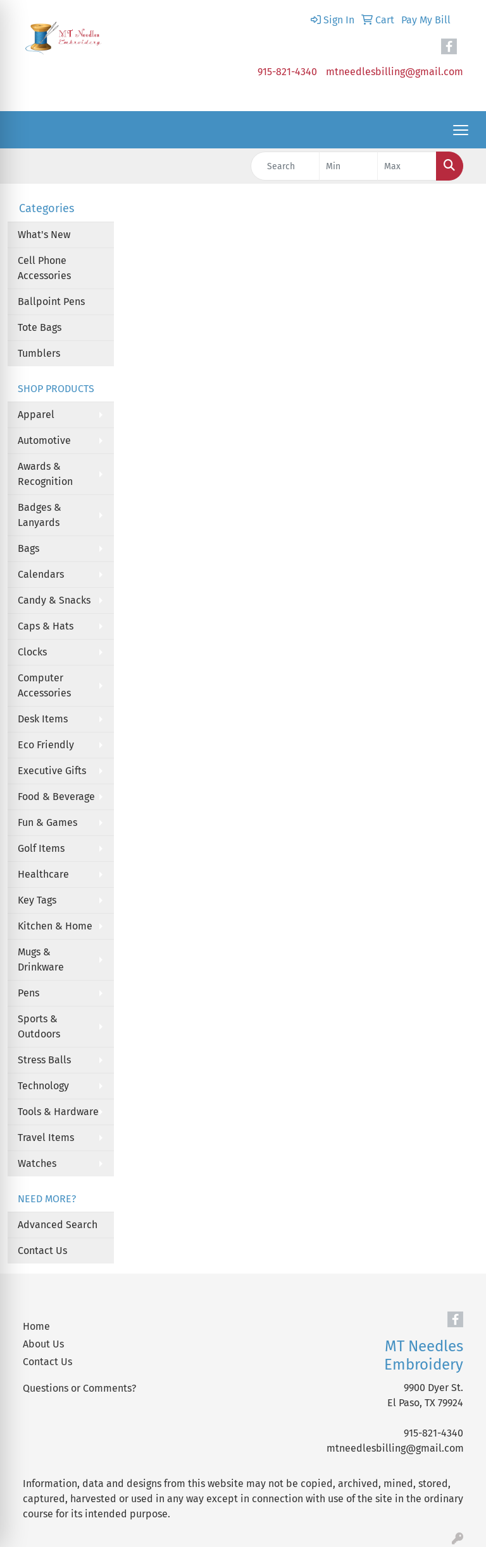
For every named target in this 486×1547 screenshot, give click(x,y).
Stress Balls (44, 1060)
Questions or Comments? (79, 1388)
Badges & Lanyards (39, 515)
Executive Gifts (52, 771)
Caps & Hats (45, 626)
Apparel (36, 415)
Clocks (32, 652)
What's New (44, 235)
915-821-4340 (287, 72)
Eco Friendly (46, 745)
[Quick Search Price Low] (348, 166)
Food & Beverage (56, 797)
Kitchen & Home (55, 926)
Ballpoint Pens (51, 302)
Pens (28, 993)
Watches (37, 1163)
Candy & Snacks (54, 600)
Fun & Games (47, 822)
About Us (43, 1344)
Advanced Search (57, 1225)
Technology (43, 1086)
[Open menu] (460, 130)
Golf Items (41, 848)
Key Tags (37, 900)
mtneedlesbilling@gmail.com (394, 72)
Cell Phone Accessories (44, 268)
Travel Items (46, 1138)
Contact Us (42, 1251)
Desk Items (43, 719)
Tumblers (39, 353)
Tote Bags (39, 327)
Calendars (41, 574)
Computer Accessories (44, 685)
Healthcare (43, 874)
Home (36, 1326)
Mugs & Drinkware (41, 959)
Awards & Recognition (45, 473)
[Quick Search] (285, 166)
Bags (28, 548)
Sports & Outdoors (39, 1026)
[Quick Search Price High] (407, 166)
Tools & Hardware (58, 1112)
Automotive (44, 440)
